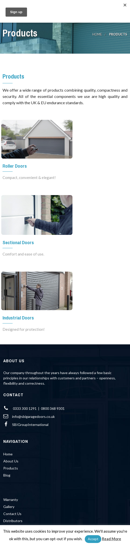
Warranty (10, 499)
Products (10, 468)
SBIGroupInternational (30, 424)
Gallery (8, 506)
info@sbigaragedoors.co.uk (33, 416)
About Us (10, 461)
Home (97, 34)
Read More (111, 538)
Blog (6, 475)
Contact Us (12, 514)
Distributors (12, 521)
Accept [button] (93, 539)
